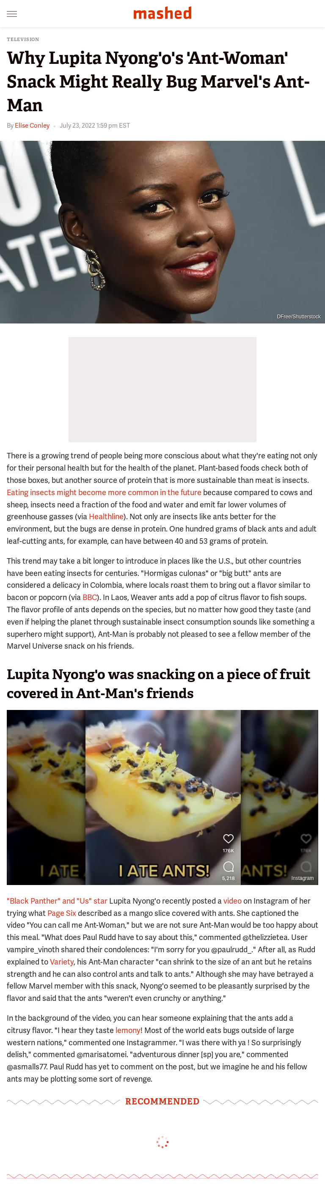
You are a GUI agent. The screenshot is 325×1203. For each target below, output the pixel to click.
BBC (90, 597)
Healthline (106, 516)
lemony (128, 1030)
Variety (62, 962)
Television (23, 39)
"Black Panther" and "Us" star (57, 901)
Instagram (303, 878)
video (232, 901)
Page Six (61, 913)
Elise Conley (32, 125)
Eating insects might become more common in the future (104, 492)
